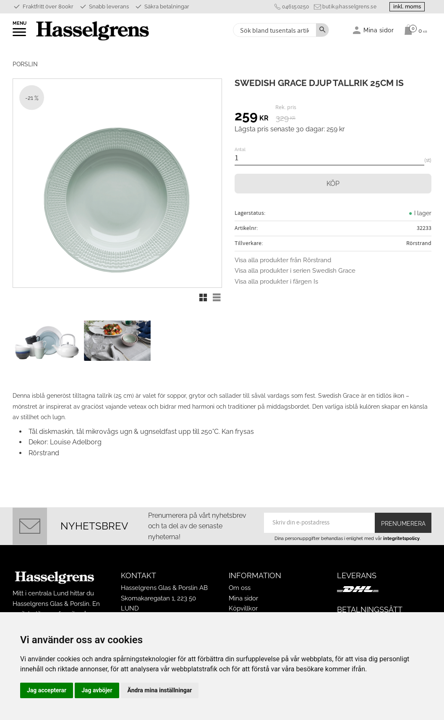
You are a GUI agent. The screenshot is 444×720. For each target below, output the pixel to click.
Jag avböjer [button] (96, 690)
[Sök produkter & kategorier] (273, 30)
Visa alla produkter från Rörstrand (283, 260)
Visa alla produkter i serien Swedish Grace (295, 270)
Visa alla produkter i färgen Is (276, 281)
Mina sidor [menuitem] (378, 30)
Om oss (240, 588)
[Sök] (322, 30)
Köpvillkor (243, 608)
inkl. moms (407, 6)
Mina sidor (243, 598)
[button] (20, 34)
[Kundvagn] (413, 29)
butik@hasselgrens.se (349, 7)
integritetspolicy (401, 538)
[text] (252, 117)
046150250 (295, 7)
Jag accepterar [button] (46, 690)
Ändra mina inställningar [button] (160, 690)
